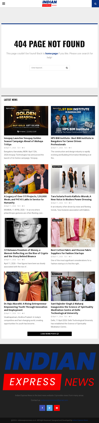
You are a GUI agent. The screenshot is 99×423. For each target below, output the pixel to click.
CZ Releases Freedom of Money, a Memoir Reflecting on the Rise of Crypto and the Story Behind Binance (26, 253)
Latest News (10, 99)
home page (51, 53)
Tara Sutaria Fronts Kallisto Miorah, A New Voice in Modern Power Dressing (71, 198)
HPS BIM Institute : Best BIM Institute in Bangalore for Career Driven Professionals (72, 141)
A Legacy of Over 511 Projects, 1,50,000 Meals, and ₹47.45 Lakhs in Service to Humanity (25, 199)
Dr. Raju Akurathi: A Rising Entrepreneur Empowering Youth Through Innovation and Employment (25, 307)
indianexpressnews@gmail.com (54, 400)
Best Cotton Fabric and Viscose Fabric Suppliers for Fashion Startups (71, 251)
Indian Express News (80, 420)
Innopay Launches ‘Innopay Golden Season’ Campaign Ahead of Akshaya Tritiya (23, 141)
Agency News (10, 108)
